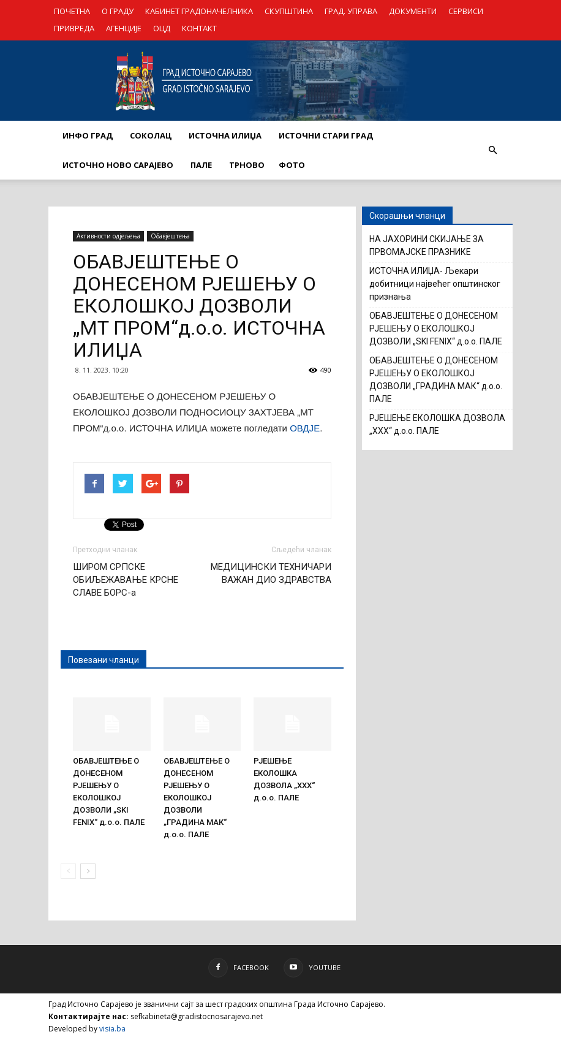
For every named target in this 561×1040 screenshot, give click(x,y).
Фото (292, 164)
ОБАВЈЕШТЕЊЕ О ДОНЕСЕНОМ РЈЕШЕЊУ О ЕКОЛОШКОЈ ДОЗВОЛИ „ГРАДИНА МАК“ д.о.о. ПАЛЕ (197, 797)
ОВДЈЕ (305, 428)
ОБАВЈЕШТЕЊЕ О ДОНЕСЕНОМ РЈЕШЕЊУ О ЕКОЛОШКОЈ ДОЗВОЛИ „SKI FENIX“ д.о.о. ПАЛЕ (435, 328)
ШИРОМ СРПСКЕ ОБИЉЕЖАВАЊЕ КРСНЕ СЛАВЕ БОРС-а (125, 579)
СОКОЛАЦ (150, 135)
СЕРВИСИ (465, 11)
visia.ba (112, 1028)
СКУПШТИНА (289, 11)
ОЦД (161, 28)
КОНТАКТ (199, 28)
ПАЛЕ (201, 164)
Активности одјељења (108, 236)
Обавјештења (170, 236)
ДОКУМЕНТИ (413, 11)
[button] (492, 150)
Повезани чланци (103, 660)
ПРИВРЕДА (74, 28)
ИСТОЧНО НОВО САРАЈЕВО (117, 164)
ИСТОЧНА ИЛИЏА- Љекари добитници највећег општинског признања (434, 284)
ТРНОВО (247, 164)
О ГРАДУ (118, 11)
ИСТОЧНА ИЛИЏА (225, 135)
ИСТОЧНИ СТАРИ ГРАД (326, 135)
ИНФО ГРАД (87, 135)
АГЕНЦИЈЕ (123, 28)
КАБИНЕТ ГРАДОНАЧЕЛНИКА (199, 11)
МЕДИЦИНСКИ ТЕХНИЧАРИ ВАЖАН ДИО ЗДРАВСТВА (271, 573)
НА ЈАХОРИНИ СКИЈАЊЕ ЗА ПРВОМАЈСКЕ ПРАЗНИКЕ (426, 245)
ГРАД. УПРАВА (351, 11)
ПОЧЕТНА (72, 11)
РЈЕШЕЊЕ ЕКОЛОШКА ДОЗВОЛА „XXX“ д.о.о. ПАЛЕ (437, 424)
